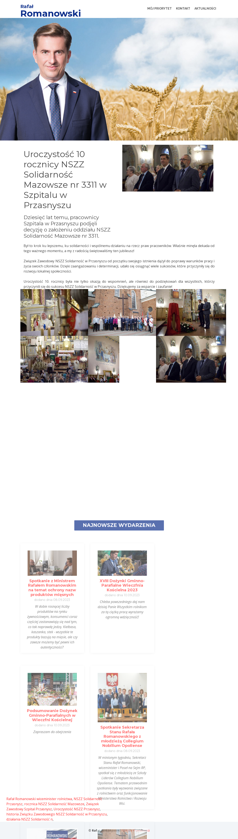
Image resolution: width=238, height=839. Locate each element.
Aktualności (205, 8)
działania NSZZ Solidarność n (29, 819)
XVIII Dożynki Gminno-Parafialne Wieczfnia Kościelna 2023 (122, 776)
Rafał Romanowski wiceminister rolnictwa (39, 798)
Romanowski (50, 13)
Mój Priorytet (159, 8)
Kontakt (183, 8)
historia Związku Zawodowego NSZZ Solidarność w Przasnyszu (56, 814)
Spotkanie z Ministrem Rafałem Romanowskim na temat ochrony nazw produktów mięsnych (52, 778)
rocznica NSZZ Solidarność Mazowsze (54, 804)
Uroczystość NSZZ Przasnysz (77, 809)
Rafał (26, 6)
